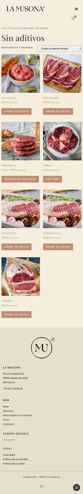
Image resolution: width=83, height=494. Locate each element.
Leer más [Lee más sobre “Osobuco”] (52, 179)
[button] (76, 8)
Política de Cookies (14, 463)
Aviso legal (9, 455)
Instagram (9, 440)
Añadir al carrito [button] (16, 111)
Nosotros (8, 411)
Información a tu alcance (17, 415)
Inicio (4, 28)
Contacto (8, 424)
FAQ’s (6, 419)
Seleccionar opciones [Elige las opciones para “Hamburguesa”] (20, 179)
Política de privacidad (15, 459)
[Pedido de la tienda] (60, 49)
